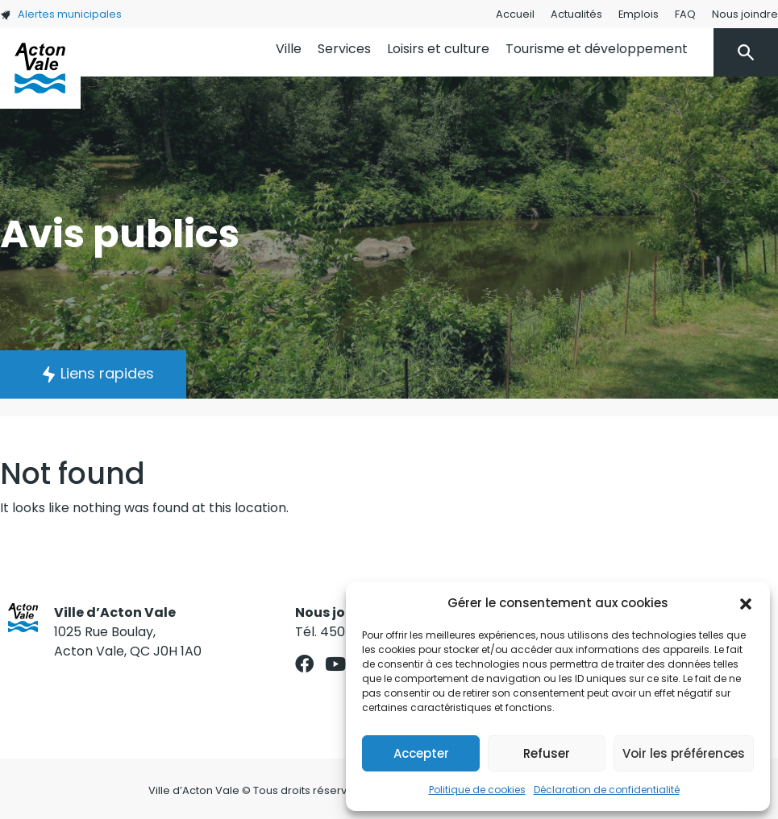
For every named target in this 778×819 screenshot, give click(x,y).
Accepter (421, 753)
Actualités (576, 14)
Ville (289, 48)
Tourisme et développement (596, 48)
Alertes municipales (61, 14)
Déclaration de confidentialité (607, 789)
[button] (746, 603)
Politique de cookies (477, 789)
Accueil (515, 14)
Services (344, 48)
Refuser (546, 753)
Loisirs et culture (438, 48)
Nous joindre (745, 14)
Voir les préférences (683, 753)
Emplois (638, 14)
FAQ (685, 14)
